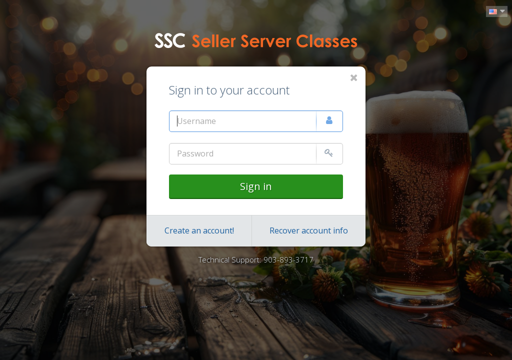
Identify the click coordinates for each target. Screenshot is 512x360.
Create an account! (199, 230)
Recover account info (309, 230)
